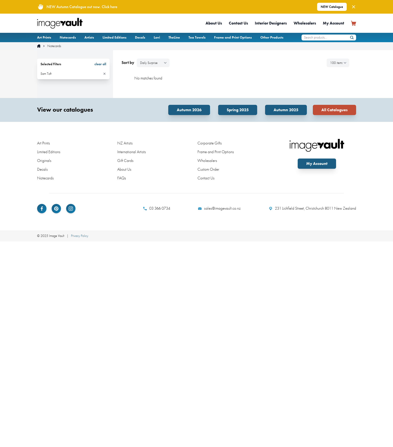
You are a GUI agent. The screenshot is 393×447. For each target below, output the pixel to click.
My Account (333, 23)
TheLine (174, 37)
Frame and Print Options (233, 37)
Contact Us (238, 23)
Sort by (128, 62)
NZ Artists (125, 143)
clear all (100, 64)
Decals (140, 37)
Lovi (157, 37)
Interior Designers (271, 23)
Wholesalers (305, 23)
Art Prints (44, 37)
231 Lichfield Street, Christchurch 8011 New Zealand (312, 208)
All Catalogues (334, 109)
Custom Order (208, 169)
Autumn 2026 (189, 109)
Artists (89, 37)
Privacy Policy (79, 236)
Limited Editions (114, 37)
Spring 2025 (238, 109)
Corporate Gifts (209, 143)
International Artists (131, 151)
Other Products (271, 37)
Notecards (68, 37)
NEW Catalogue (332, 6)
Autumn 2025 (286, 109)
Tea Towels (197, 37)
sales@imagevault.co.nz (219, 208)
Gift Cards (125, 160)
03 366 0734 (156, 208)
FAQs (121, 178)
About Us (214, 23)
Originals (44, 160)
